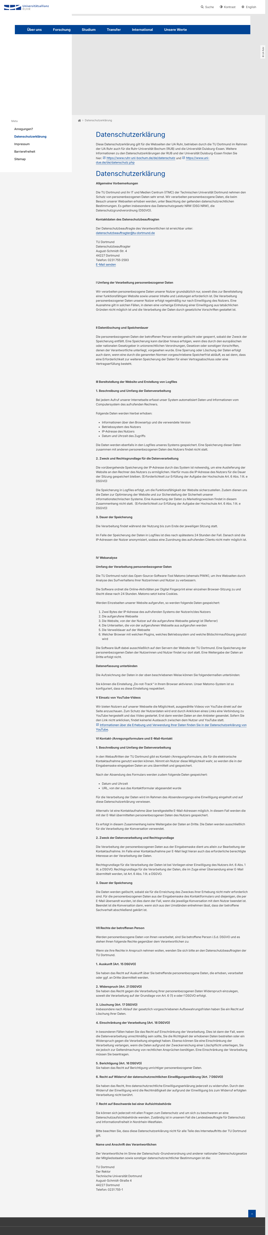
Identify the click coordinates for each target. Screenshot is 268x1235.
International (142, 30)
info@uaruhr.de (161, 1202)
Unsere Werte (175, 30)
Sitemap (20, 117)
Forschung (62, 30)
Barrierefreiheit (24, 109)
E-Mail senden (106, 222)
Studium (89, 30)
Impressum (22, 102)
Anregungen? (23, 87)
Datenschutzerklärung (30, 94)
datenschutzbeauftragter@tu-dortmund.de (125, 191)
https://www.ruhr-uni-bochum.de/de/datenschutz (141, 116)
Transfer (114, 30)
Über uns (34, 30)
